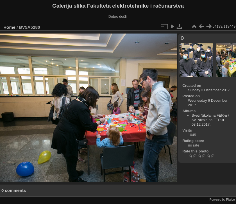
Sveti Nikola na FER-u (209, 115)
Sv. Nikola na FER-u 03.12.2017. (208, 122)
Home (9, 27)
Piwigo (230, 199)
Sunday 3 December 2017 (209, 90)
